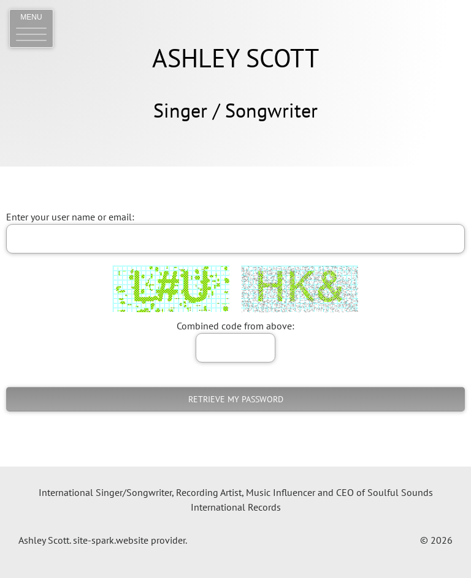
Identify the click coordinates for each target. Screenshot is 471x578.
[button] (31, 28)
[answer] (235, 347)
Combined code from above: (235, 326)
